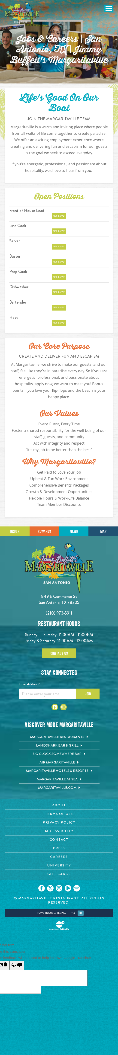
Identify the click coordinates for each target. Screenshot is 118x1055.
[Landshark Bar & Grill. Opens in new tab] (59, 745)
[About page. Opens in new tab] (59, 805)
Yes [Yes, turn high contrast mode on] (73, 913)
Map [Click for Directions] (103, 531)
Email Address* (29, 683)
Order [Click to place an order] (14, 531)
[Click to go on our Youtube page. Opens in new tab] (68, 888)
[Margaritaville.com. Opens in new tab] (59, 788)
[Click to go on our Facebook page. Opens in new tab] (41, 888)
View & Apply (59, 216)
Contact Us (59, 653)
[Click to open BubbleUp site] (59, 925)
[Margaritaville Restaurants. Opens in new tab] (59, 737)
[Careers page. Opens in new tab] (59, 857)
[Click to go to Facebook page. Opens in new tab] (54, 707)
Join (88, 694)
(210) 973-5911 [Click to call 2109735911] (59, 613)
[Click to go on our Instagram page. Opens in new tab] (59, 888)
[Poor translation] (16, 965)
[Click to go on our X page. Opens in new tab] (50, 888)
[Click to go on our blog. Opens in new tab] (76, 888)
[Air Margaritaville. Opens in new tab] (59, 762)
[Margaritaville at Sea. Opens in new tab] (59, 779)
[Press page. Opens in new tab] (59, 848)
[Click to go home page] (22, 14)
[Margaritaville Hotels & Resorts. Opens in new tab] (59, 771)
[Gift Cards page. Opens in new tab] (59, 874)
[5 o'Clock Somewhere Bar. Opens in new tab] (59, 754)
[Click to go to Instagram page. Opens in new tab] (63, 707)
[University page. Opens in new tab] (59, 865)
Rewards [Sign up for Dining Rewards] (44, 531)
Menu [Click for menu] (74, 531)
